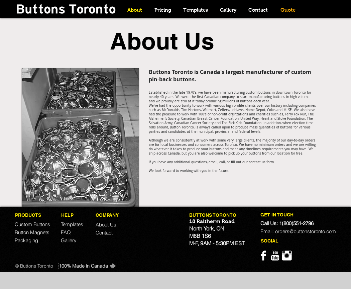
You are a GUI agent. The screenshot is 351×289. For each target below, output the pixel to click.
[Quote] (288, 9)
